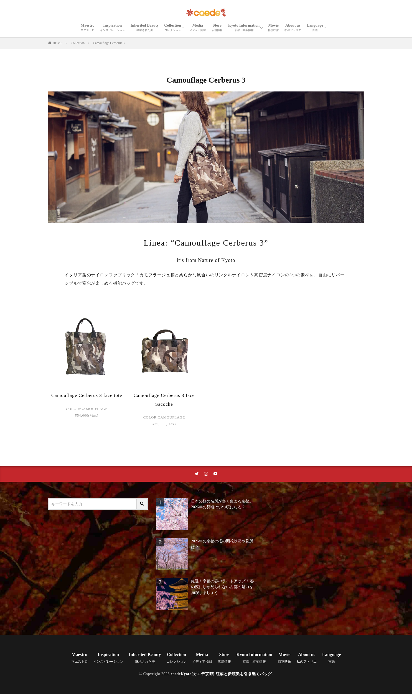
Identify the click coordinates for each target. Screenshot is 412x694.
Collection (172, 27)
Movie (273, 27)
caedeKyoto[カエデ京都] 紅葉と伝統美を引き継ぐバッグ (221, 674)
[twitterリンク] (196, 474)
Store (217, 27)
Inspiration (112, 27)
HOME (57, 43)
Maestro (88, 27)
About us (292, 27)
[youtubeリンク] (215, 474)
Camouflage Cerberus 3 (108, 43)
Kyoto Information (244, 27)
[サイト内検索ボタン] (142, 504)
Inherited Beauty (145, 27)
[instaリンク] (206, 474)
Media (197, 27)
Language (315, 27)
